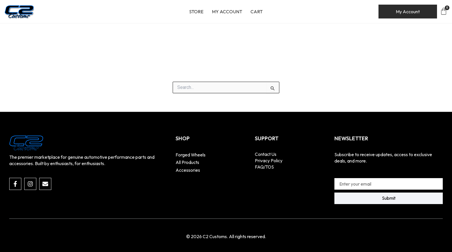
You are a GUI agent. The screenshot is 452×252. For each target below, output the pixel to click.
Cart (257, 11)
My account (227, 11)
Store (196, 11)
